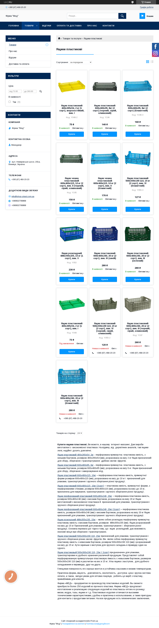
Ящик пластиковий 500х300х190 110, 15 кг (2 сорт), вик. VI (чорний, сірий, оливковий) (105, 328)
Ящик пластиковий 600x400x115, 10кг (76, 475)
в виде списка (152, 62)
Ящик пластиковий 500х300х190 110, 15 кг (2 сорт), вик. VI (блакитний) (138, 182)
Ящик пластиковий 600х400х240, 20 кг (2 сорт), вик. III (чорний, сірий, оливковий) (137, 327)
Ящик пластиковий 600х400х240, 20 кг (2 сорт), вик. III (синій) (104, 255)
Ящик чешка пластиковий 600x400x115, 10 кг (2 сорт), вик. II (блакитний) (104, 183)
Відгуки (46, 25)
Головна (13, 25)
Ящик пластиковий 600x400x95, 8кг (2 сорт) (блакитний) (137, 108)
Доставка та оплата (19, 64)
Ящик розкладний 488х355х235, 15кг (76, 519)
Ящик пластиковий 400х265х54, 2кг (75, 454)
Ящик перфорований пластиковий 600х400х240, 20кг (84, 496)
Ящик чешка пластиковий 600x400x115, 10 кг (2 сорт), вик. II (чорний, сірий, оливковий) (72, 183)
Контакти (108, 25)
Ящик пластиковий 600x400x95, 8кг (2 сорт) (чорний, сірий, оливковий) (105, 109)
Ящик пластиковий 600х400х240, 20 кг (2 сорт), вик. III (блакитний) (71, 399)
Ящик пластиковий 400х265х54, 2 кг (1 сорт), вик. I (71, 326)
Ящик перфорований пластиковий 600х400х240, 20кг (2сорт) (88, 509)
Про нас (92, 25)
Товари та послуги (71, 38)
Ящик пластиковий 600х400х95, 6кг (75, 465)
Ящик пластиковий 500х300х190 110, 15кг (78, 536)
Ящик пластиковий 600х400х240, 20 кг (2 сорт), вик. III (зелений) (137, 257)
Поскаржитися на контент (73, 624)
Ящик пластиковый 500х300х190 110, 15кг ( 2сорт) (83, 552)
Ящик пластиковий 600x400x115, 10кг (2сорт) (80, 486)
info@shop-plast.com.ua (23, 196)
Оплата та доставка (69, 25)
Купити (71, 134)
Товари (29, 25)
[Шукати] (122, 16)
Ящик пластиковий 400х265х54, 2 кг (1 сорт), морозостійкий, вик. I (71, 109)
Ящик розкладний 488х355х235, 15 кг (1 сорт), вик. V (71, 255)
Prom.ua (94, 621)
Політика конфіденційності (98, 624)
